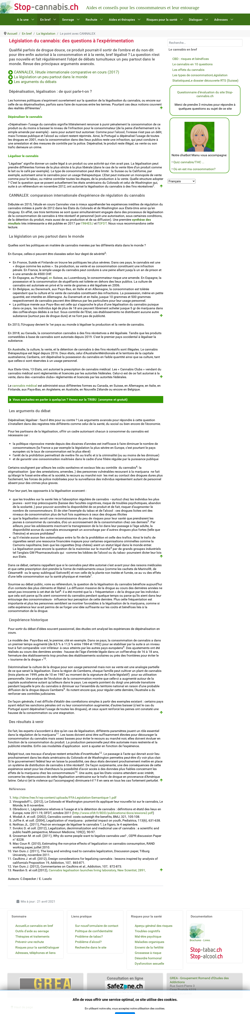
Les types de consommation (192, 75)
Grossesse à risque (148, 953)
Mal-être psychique (148, 936)
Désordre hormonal (148, 958)
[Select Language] (181, 181)
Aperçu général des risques (153, 926)
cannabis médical (24, 385)
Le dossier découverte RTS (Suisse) (213, 80)
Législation (220, 75)
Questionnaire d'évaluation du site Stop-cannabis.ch (205, 94)
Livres (206, 940)
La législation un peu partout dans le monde (50, 77)
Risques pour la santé (30, 947)
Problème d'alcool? (88, 942)
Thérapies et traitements (32, 936)
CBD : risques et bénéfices (190, 59)
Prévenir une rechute (29, 942)
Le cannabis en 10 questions (192, 64)
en (55, 278)
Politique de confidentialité (93, 931)
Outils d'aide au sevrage (32, 931)
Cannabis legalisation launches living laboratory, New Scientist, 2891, (97, 870)
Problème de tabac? (89, 936)
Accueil (20, 926)
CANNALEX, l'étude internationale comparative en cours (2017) (67, 72)
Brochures (195, 940)
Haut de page (22, 1007)
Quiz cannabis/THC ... (188, 162)
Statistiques (180, 80)
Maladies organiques (149, 942)
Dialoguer (52, 947)
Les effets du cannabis (188, 70)
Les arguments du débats (35, 82)
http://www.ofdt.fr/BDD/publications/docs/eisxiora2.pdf (113, 813)
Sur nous (81, 926)
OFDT (103, 223)
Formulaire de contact (103, 926)
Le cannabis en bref (39, 926)
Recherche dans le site (90, 947)
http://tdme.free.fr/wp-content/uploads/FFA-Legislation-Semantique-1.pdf (64, 797)
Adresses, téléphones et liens (35, 953)
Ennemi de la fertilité (149, 947)
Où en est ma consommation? (194, 169)
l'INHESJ (87, 223)
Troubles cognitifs (147, 931)
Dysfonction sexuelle (149, 963)
